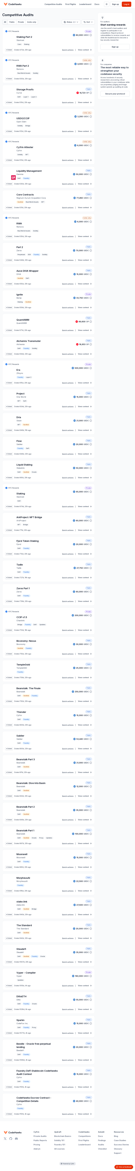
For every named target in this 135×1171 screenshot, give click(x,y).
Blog (116, 1136)
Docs (97, 4)
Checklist (102, 1149)
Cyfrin (36, 1132)
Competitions (84, 1136)
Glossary (118, 1149)
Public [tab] (12, 22)
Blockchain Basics (62, 1136)
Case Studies (120, 1140)
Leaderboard (85, 4)
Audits (101, 1144)
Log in (126, 4)
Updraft (57, 1132)
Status (71, 22)
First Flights (70, 4)
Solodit (101, 1132)
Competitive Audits (53, 4)
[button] (91, 35)
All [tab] (5, 22)
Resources (119, 1132)
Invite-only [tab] (31, 22)
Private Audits (40, 1136)
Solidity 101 (59, 1140)
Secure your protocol (115, 94)
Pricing (37, 1144)
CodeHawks (84, 1132)
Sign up (115, 4)
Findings (102, 1140)
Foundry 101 (59, 1144)
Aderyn (37, 1149)
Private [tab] (21, 22)
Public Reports (40, 1140)
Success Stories (121, 1144)
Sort (88, 22)
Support (117, 1153)
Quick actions (69, 50)
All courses (59, 1149)
